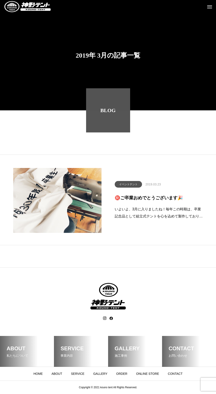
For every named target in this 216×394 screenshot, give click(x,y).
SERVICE (77, 373)
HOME (38, 373)
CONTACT (175, 373)
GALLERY (100, 373)
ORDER (121, 373)
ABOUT (57, 373)
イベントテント (128, 185)
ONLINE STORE (147, 373)
